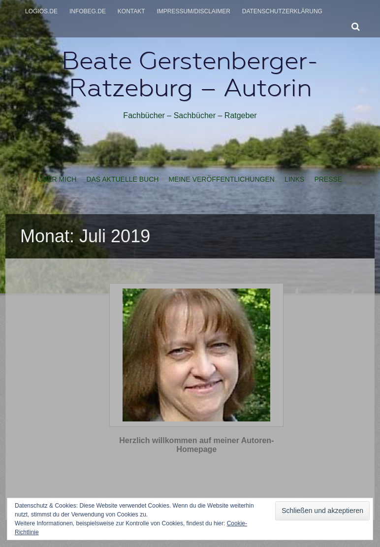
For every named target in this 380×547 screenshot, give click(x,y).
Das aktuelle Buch (122, 179)
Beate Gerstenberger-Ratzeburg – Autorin (190, 74)
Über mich (57, 179)
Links (294, 179)
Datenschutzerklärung (282, 11)
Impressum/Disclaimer (193, 11)
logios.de (41, 11)
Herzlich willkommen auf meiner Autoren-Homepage (196, 444)
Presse (328, 179)
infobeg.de (87, 11)
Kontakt (131, 11)
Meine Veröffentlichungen (221, 179)
